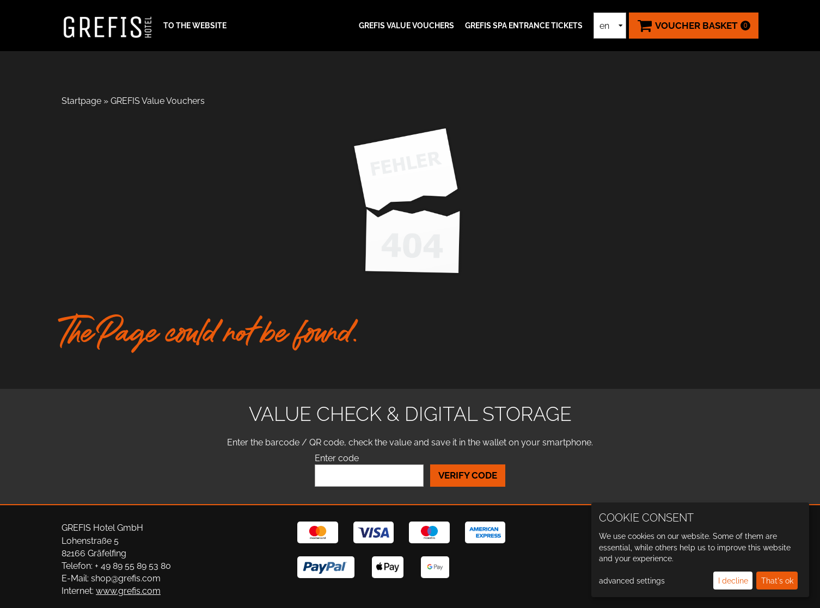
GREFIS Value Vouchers (406, 25)
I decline (733, 580)
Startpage (81, 101)
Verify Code (467, 475)
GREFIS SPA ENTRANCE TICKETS (524, 25)
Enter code (337, 458)
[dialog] (700, 549)
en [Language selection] (604, 26)
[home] (108, 25)
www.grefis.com (128, 591)
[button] (194, 25)
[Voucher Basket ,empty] (693, 26)
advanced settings (632, 580)
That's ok (777, 580)
